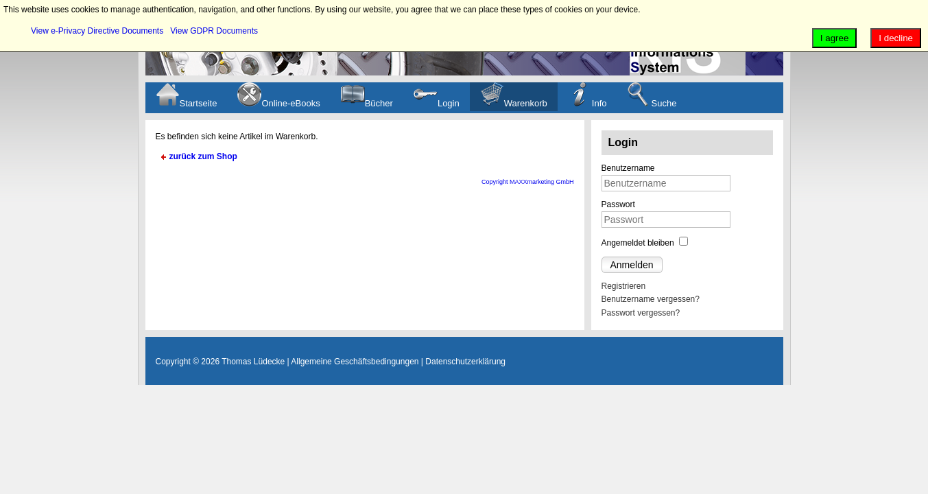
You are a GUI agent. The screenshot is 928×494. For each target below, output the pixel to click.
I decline (896, 38)
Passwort (618, 204)
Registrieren (624, 286)
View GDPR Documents (214, 31)
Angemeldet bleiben (638, 243)
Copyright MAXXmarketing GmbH (527, 181)
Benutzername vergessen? (651, 299)
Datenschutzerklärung (465, 361)
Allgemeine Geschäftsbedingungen (354, 361)
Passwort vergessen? (641, 313)
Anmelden (632, 264)
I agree (834, 38)
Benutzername (628, 168)
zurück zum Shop (203, 156)
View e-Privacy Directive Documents (97, 31)
